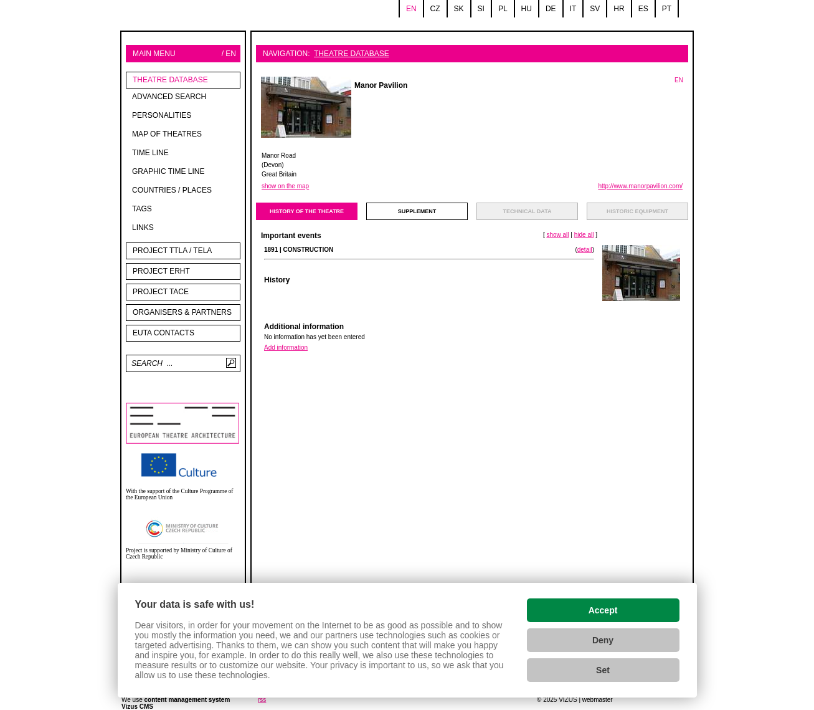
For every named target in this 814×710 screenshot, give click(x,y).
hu (526, 8)
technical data (527, 211)
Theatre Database (170, 79)
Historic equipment (637, 211)
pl (503, 8)
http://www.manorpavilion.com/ (640, 186)
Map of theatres (167, 134)
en (411, 8)
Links (143, 227)
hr (618, 8)
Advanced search (169, 96)
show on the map (285, 186)
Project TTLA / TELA (172, 250)
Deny (602, 640)
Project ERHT (161, 271)
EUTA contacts (163, 333)
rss (262, 699)
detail (584, 249)
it (573, 8)
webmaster (597, 699)
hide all (584, 234)
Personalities (161, 115)
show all (557, 234)
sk (459, 8)
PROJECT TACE (161, 291)
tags (142, 208)
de (551, 8)
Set (603, 670)
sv (595, 8)
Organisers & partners (182, 312)
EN (678, 80)
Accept (603, 610)
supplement (417, 211)
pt (666, 8)
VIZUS (568, 699)
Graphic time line (168, 171)
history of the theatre (307, 211)
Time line (150, 152)
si (481, 8)
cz (435, 8)
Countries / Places (172, 190)
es (643, 8)
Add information (286, 347)
